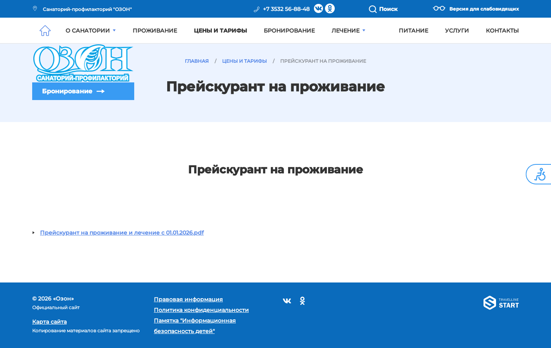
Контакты (502, 30)
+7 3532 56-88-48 (286, 9)
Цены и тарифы (220, 30)
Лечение (348, 30)
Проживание (155, 30)
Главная (197, 61)
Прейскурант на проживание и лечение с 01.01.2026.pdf (122, 232)
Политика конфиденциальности (201, 309)
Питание (413, 30)
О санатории (91, 30)
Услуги (457, 30)
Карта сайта (49, 321)
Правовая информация (188, 299)
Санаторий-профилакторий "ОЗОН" (82, 9)
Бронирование (67, 91)
